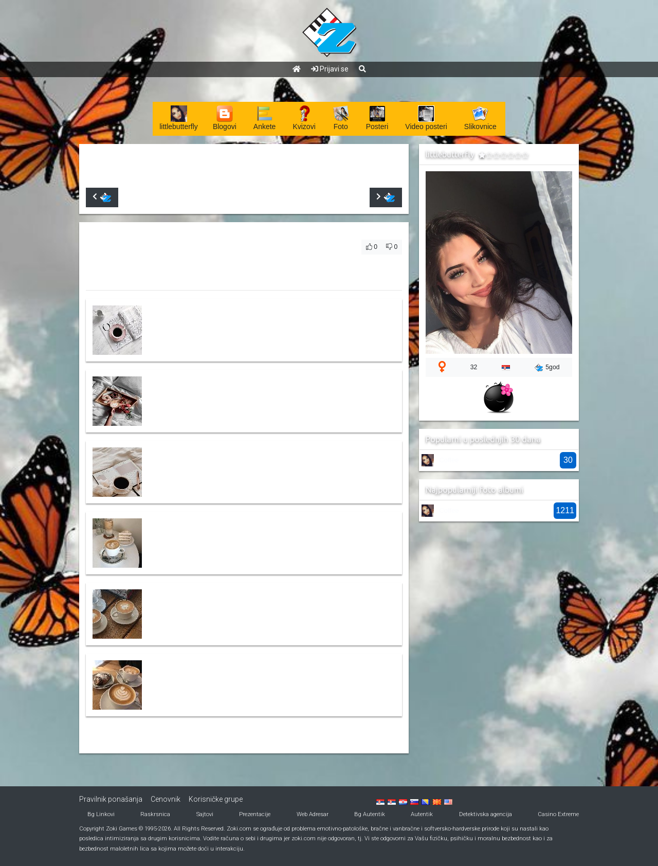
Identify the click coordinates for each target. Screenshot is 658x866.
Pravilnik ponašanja (110, 799)
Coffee (449, 460)
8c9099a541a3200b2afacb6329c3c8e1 (219, 678)
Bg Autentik (369, 814)
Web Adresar (312, 814)
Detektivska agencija (485, 814)
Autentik (422, 814)
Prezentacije (254, 814)
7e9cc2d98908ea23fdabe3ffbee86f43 (216, 465)
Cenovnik (165, 799)
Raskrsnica (155, 814)
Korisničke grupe (216, 799)
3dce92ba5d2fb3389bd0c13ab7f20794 (219, 394)
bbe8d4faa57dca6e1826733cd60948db (220, 536)
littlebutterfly (149, 162)
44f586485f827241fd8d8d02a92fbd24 (219, 323)
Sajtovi (204, 814)
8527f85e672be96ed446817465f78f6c (218, 607)
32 (474, 367)
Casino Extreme (558, 814)
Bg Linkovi (101, 814)
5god (547, 368)
